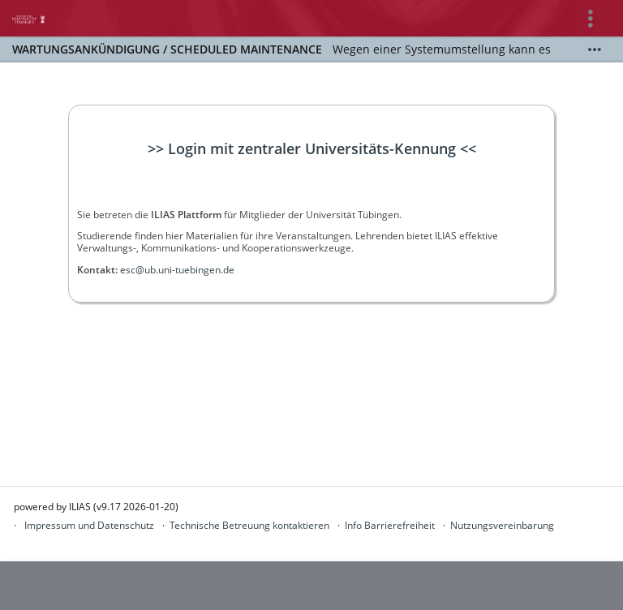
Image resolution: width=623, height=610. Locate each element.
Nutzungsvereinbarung (502, 525)
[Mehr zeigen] (594, 49)
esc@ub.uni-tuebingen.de (177, 270)
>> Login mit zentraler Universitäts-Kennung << (312, 148)
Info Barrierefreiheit (390, 525)
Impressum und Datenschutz (89, 525)
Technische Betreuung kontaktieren (249, 525)
